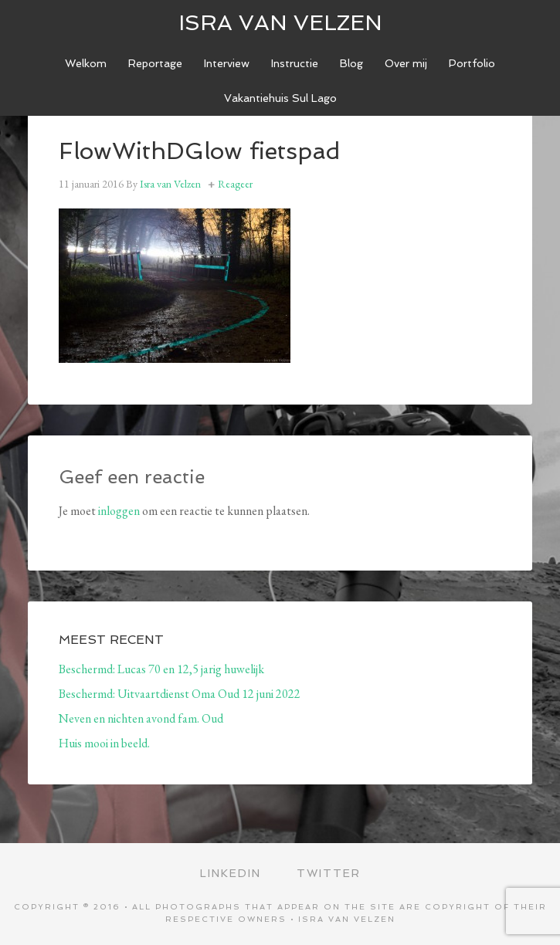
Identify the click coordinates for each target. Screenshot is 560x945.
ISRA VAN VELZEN (280, 23)
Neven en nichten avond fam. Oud (141, 718)
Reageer (235, 184)
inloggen (119, 511)
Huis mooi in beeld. (104, 743)
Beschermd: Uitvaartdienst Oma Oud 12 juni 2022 (179, 694)
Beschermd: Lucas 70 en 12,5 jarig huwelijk (161, 669)
